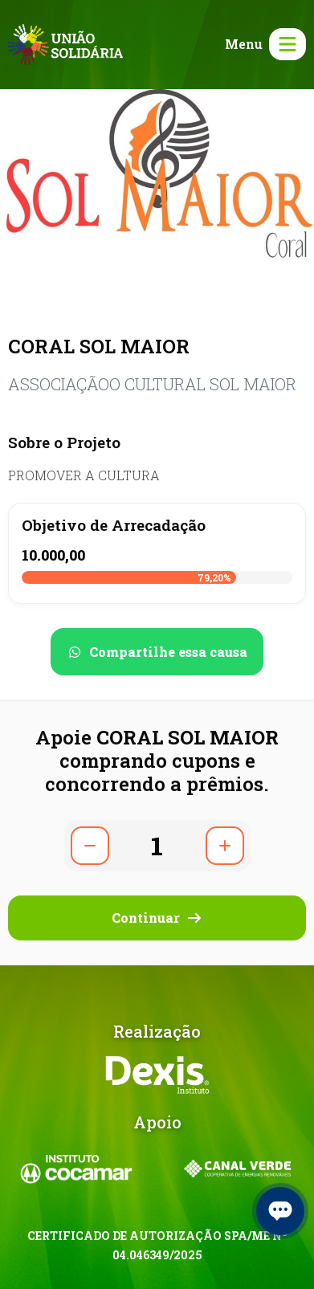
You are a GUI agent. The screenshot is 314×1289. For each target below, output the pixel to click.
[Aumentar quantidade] (225, 845)
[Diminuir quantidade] (90, 845)
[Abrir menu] (262, 44)
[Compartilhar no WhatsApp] (157, 651)
